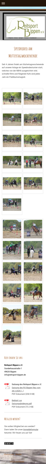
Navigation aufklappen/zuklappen (23, 3)
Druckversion (7, 454)
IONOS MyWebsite (17, 462)
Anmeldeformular (30, 429)
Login (43, 454)
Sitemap (18, 454)
